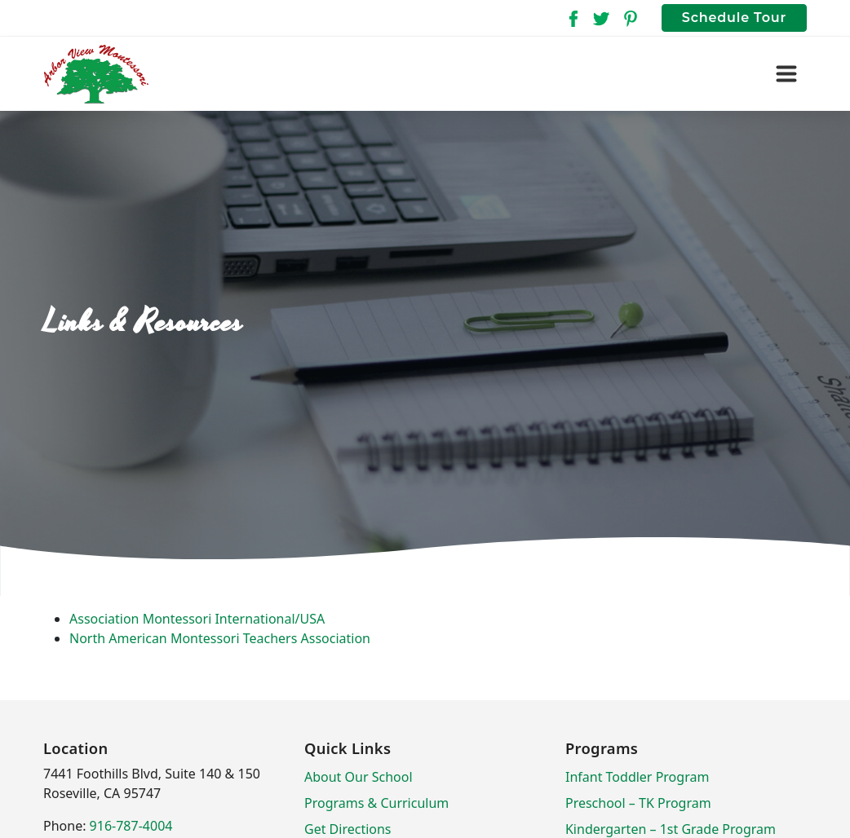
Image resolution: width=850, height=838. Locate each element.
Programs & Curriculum (376, 803)
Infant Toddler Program (637, 777)
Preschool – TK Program (638, 803)
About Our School (358, 777)
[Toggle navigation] (786, 74)
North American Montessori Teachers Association (219, 638)
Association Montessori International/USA (197, 619)
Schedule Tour (734, 17)
